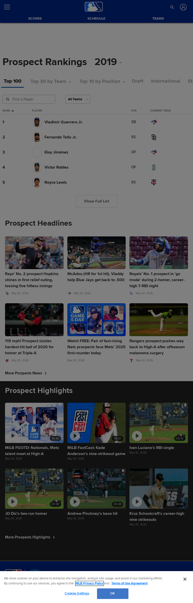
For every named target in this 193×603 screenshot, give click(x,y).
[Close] (184, 579)
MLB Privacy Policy (89, 583)
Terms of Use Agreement (129, 583)
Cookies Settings (77, 593)
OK (112, 593)
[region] (96, 587)
